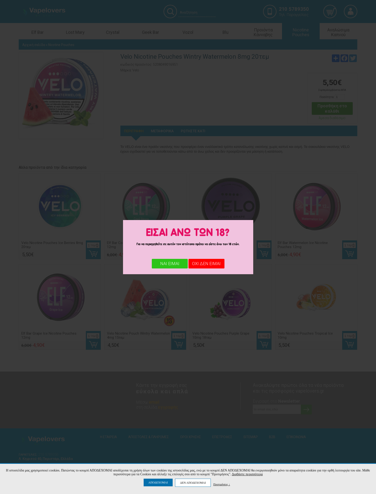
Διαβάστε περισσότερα (247, 474)
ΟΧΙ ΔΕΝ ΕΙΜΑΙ (206, 263)
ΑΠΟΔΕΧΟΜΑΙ (158, 482)
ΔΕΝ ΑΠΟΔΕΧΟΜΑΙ (193, 482)
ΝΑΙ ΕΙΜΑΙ (169, 263)
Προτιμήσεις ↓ (221, 484)
